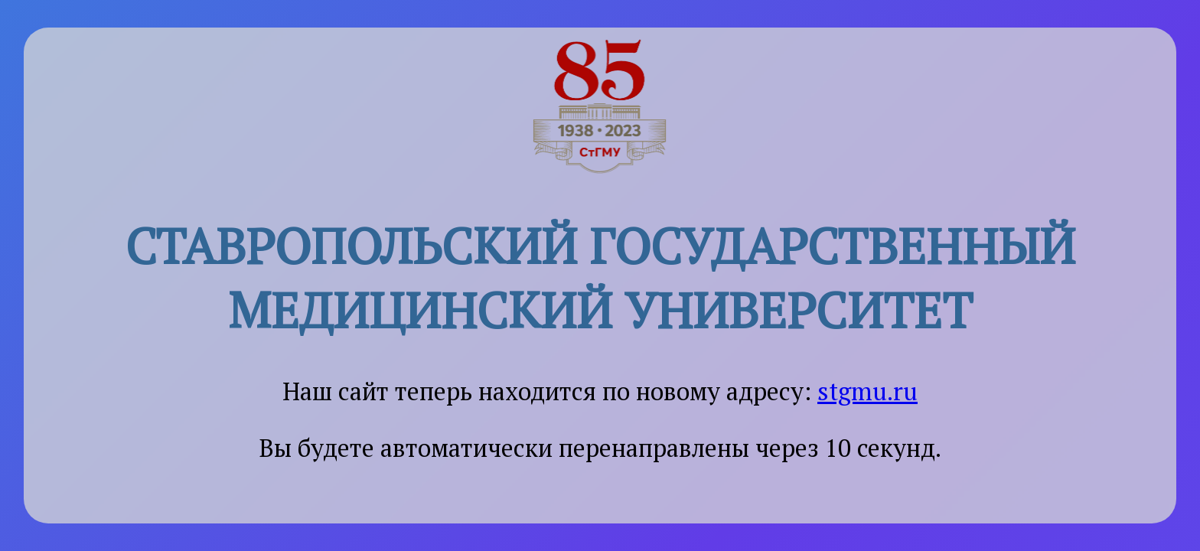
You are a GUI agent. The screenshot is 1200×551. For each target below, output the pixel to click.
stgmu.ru (867, 391)
